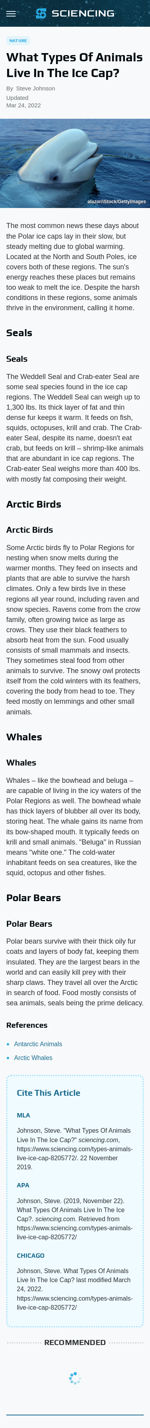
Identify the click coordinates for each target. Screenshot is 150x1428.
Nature (18, 40)
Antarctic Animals (38, 1044)
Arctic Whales (33, 1057)
